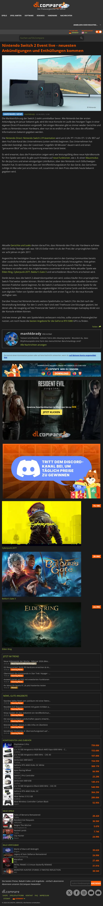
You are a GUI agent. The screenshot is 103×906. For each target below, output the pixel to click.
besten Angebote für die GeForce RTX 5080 (51, 321)
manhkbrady (29, 114)
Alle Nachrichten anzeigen (33, 344)
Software (29, 15)
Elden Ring (7, 271)
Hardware (52, 15)
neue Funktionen (61, 157)
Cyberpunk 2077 (22, 271)
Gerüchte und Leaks (21, 245)
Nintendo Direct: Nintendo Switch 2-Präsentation (30, 138)
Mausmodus (92, 157)
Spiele (4, 15)
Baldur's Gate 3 (39, 271)
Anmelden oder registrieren (86, 25)
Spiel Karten (15, 15)
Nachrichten (66, 15)
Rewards (41, 15)
